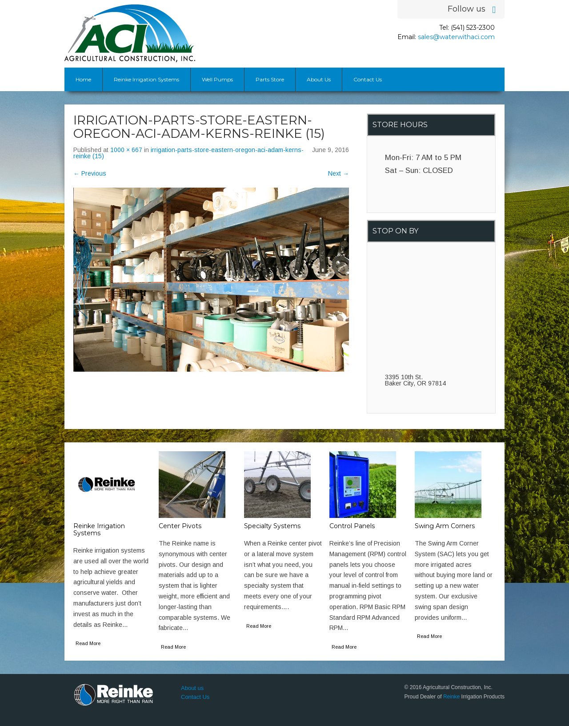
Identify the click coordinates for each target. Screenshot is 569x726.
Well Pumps (217, 79)
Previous (89, 173)
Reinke (451, 697)
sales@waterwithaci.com (456, 37)
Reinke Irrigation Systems (146, 79)
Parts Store (270, 79)
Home (83, 79)
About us (192, 688)
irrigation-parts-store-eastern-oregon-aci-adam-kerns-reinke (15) (188, 153)
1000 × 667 (126, 149)
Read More (88, 643)
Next (338, 173)
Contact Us (367, 79)
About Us (319, 79)
